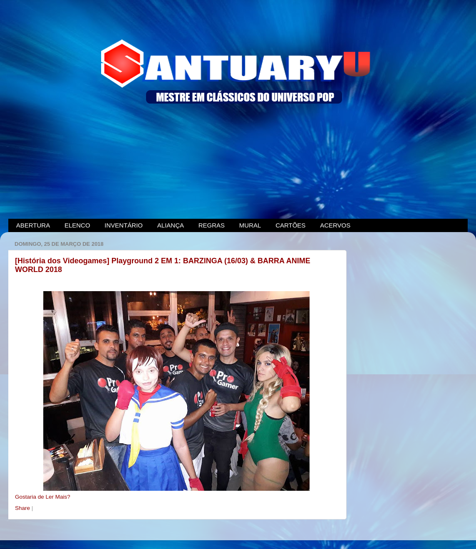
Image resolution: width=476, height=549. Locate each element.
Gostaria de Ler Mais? (42, 497)
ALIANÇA (170, 225)
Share (23, 508)
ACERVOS (335, 225)
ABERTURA (33, 225)
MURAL (250, 225)
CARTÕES (290, 225)
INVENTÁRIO (123, 225)
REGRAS (211, 225)
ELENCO (77, 225)
